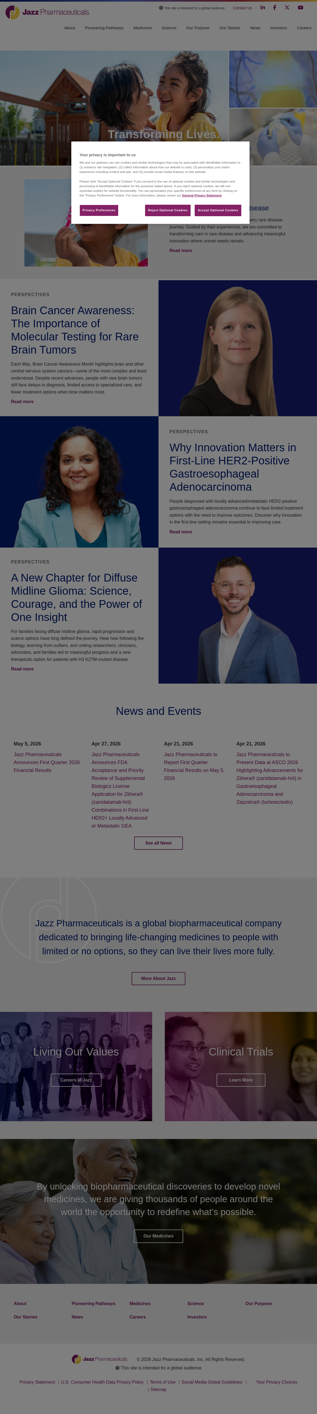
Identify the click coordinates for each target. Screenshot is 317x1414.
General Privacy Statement (202, 195)
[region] (160, 182)
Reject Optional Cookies (168, 210)
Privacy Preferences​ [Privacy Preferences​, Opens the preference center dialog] (99, 210)
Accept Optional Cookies (218, 210)
